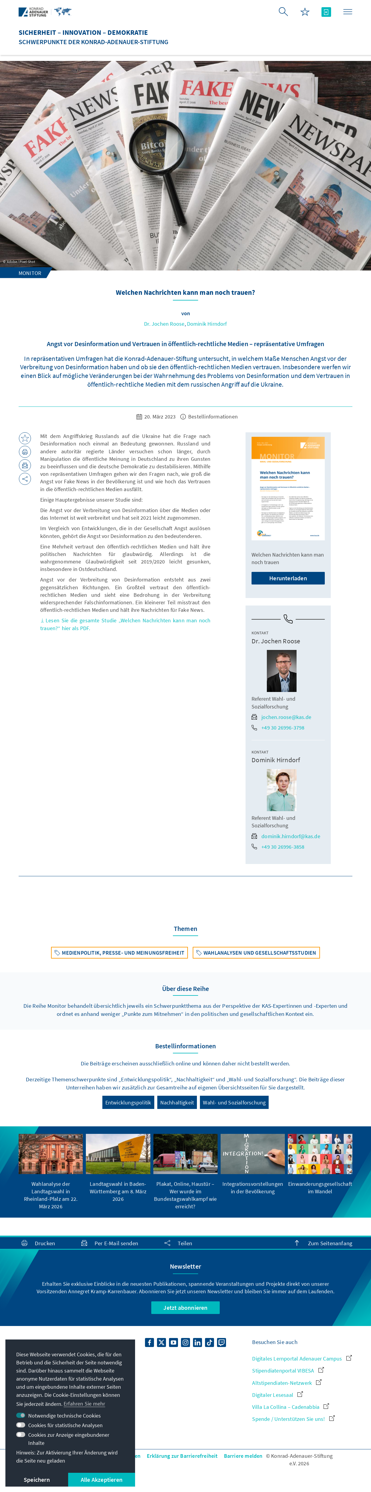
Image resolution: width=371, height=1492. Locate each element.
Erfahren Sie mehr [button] (84, 1403)
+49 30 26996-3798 (278, 727)
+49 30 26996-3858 (278, 846)
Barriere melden (243, 1455)
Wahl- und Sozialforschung (234, 1102)
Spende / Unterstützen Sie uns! (293, 1418)
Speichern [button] (37, 1479)
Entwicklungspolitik (128, 1102)
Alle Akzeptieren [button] (101, 1479)
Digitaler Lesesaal (277, 1394)
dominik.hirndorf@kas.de (286, 836)
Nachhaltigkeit (177, 1102)
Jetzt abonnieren (185, 1307)
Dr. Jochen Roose (164, 323)
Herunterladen (288, 578)
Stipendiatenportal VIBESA (288, 1370)
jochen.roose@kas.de (281, 717)
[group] (51, 1172)
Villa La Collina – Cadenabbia (290, 1406)
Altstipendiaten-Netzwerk (286, 1382)
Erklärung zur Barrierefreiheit (182, 1455)
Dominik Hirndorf (207, 323)
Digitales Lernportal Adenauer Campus (301, 1358)
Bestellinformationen (209, 416)
